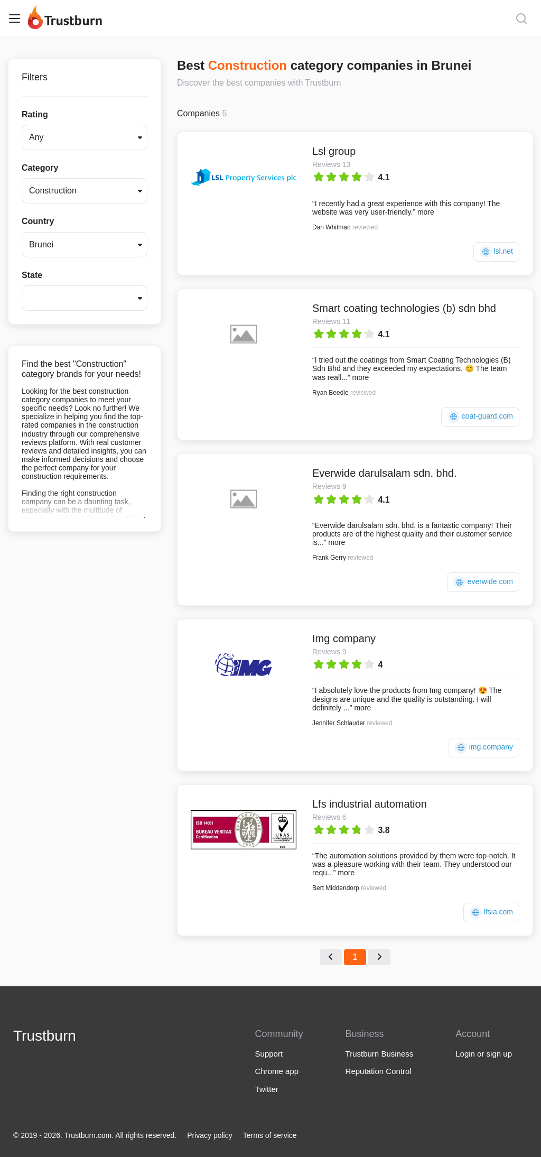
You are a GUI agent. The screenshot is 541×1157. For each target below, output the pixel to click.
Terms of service (270, 1135)
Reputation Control (379, 1071)
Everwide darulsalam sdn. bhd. (384, 473)
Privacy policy (209, 1135)
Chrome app (277, 1071)
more (425, 212)
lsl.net (496, 252)
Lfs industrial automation (369, 804)
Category (40, 167)
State (32, 275)
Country (38, 221)
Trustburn (44, 1036)
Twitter (266, 1089)
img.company (484, 748)
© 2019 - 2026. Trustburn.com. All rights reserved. (94, 1135)
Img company (344, 638)
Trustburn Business (380, 1053)
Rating (35, 114)
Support (269, 1053)
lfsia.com (491, 912)
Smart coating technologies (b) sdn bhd (404, 308)
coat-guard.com (480, 417)
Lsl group (334, 151)
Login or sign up (483, 1053)
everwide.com (483, 582)
